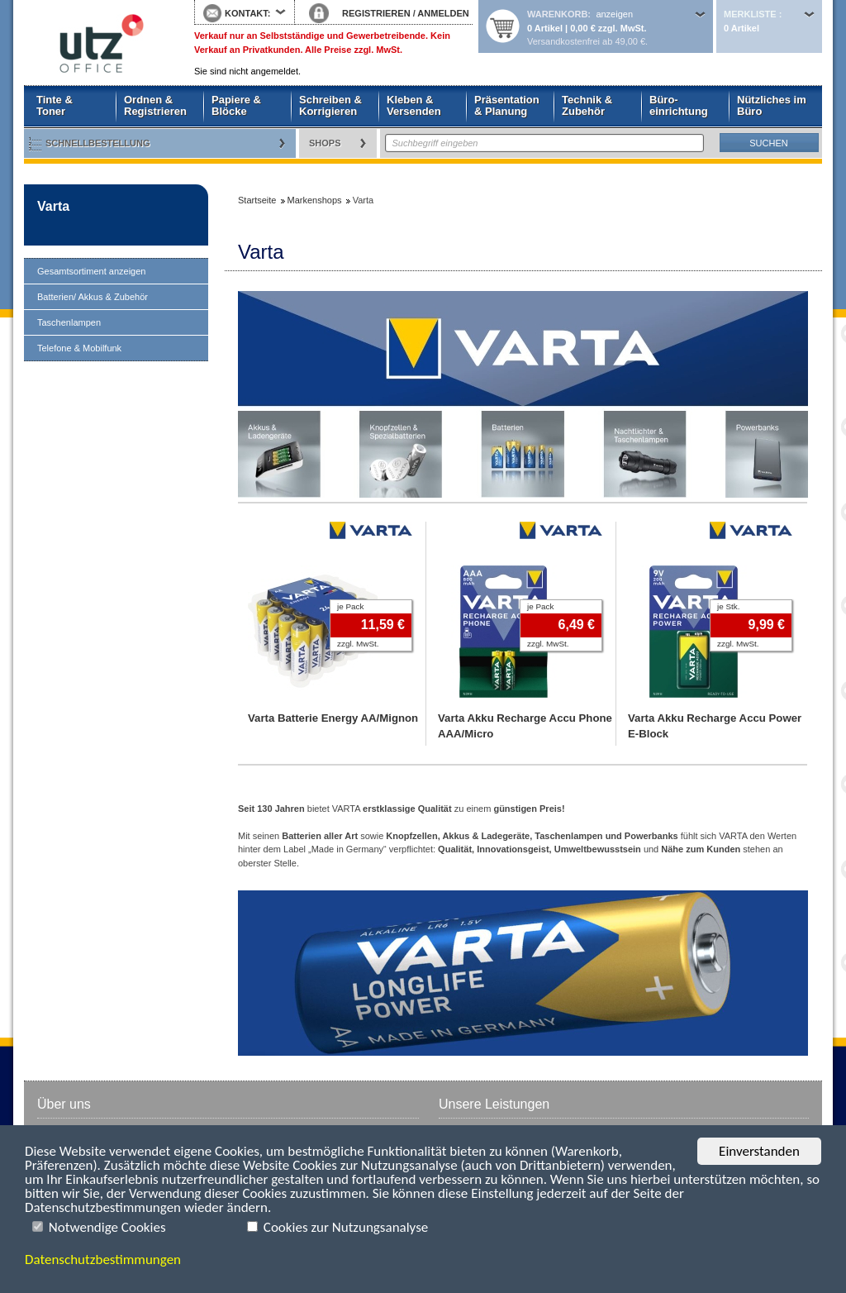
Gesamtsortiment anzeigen (91, 271)
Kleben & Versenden (414, 105)
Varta (53, 206)
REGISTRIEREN (376, 13)
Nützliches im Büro (771, 105)
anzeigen (614, 14)
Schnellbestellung (97, 143)
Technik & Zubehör (587, 105)
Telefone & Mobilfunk (79, 348)
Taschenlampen (69, 322)
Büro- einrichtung (678, 105)
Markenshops (315, 200)
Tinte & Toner (54, 105)
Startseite (96, 43)
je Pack (350, 606)
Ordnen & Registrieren (155, 105)
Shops (325, 143)
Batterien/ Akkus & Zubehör (92, 297)
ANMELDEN (442, 13)
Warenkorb (557, 14)
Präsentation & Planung (506, 105)
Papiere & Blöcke (236, 105)
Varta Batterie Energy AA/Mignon (333, 718)
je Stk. (728, 606)
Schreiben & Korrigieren (330, 105)
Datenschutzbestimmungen (103, 1259)
